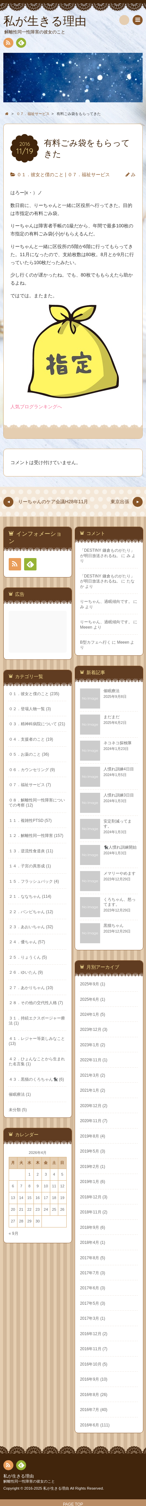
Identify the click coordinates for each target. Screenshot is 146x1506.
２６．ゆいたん (92, 968)
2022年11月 (21, 1057)
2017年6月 (19, 1285)
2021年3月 (19, 1072)
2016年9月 (19, 1376)
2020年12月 (21, 1102)
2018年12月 (21, 1193)
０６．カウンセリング (98, 765)
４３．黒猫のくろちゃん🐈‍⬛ (103, 1075)
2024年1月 (19, 1011)
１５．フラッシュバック (100, 877)
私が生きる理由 (18, 1476)
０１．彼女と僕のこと (40, 174)
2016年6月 (19, 1421)
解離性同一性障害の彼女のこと (29, 1481)
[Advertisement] (38, 625)
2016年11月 (21, 1345)
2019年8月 (19, 1133)
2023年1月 (19, 1041)
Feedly (20, 44)
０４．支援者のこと (96, 735)
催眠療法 (86, 1090)
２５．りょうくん (94, 953)
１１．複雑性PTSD (95, 816)
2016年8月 (19, 1391)
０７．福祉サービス (89, 174)
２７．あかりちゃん (96, 983)
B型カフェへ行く (95, 642)
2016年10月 (21, 1361)
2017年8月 (19, 1254)
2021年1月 (19, 1087)
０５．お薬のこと (94, 750)
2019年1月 (19, 1178)
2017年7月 (19, 1269)
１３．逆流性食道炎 (96, 847)
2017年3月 (19, 1315)
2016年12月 (21, 1330)
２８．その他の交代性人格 (102, 999)
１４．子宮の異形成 (96, 862)
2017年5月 (19, 1300)
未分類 (84, 1105)
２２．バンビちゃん (96, 907)
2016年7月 (19, 1406)
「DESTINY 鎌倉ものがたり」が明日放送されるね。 (107, 553)
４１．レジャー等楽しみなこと (106, 1034)
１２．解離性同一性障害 (100, 831)
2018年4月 (19, 1239)
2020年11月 (21, 1117)
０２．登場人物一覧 (96, 705)
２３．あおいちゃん (96, 923)
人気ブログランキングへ (36, 406)
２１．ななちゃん (94, 892)
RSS (7, 44)
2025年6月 (19, 996)
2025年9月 (19, 981)
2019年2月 (19, 1163)
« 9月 (83, 1229)
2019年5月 (19, 1148)
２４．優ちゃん (92, 938)
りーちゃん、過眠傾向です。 (106, 601)
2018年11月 (21, 1209)
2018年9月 (19, 1224)
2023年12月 (21, 1026)
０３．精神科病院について (102, 720)
